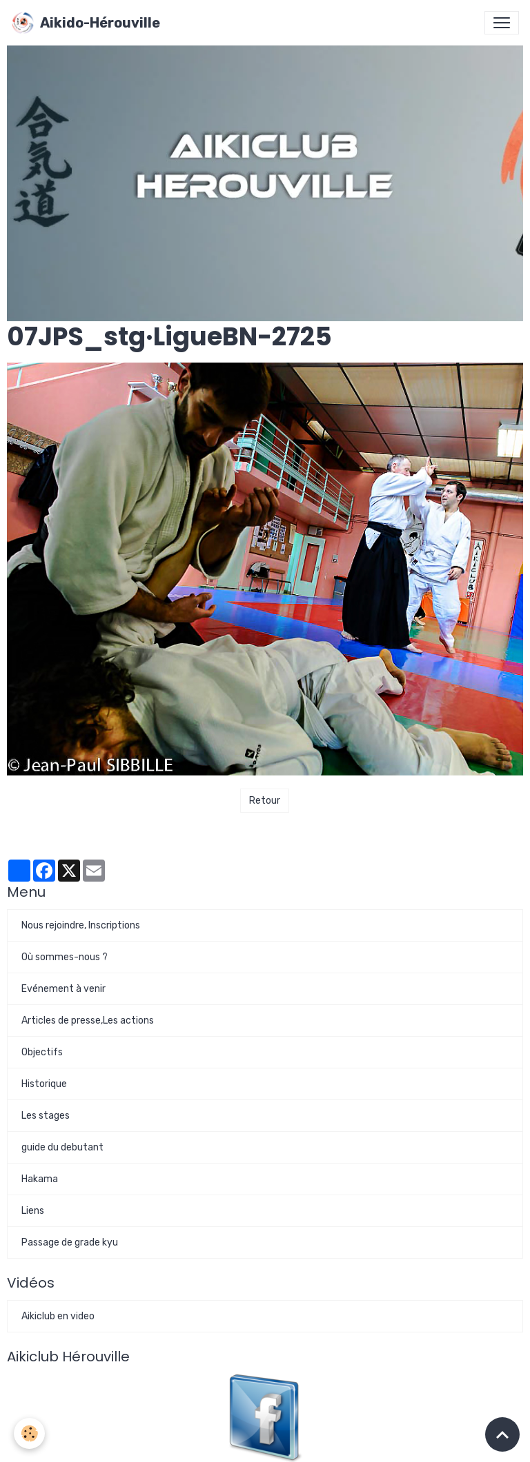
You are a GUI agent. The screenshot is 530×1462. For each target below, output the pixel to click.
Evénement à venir (63, 989)
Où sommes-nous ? (64, 957)
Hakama (39, 1179)
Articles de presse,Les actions (87, 1020)
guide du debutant (62, 1147)
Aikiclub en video (58, 1316)
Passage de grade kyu (69, 1242)
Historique (44, 1084)
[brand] (85, 22)
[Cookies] (29, 1433)
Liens (32, 1211)
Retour (264, 800)
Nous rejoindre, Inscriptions (80, 925)
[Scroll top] (502, 1434)
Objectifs (42, 1052)
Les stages (45, 1115)
